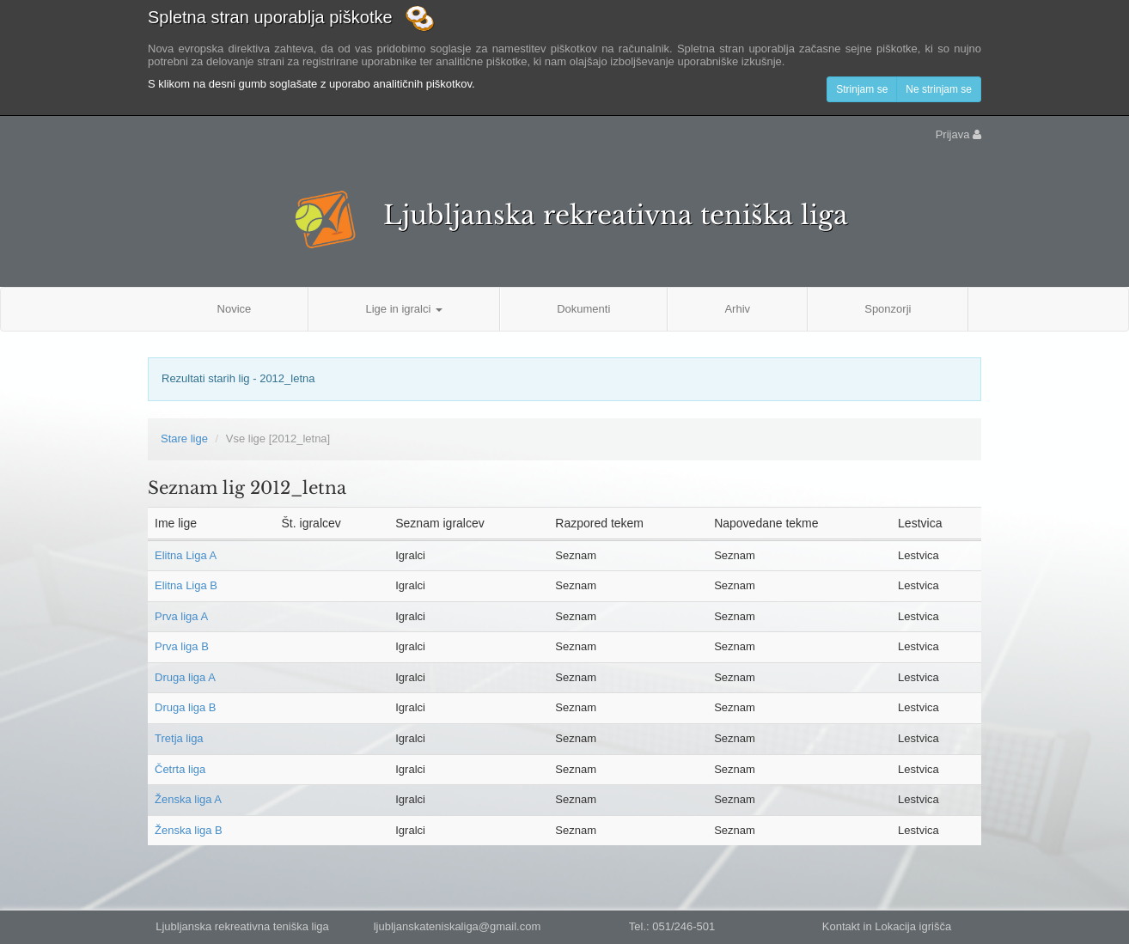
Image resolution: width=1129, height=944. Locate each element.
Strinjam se (862, 89)
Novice (234, 308)
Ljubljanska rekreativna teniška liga (615, 215)
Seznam (575, 555)
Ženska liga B (189, 830)
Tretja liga (179, 738)
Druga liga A (185, 677)
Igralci (410, 555)
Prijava (958, 134)
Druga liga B (186, 707)
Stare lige (184, 438)
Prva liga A (181, 616)
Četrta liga (180, 769)
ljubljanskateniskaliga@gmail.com (457, 926)
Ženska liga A (188, 799)
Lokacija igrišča (913, 926)
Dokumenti (583, 308)
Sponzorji (887, 308)
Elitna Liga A (186, 555)
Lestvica (918, 555)
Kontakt (841, 926)
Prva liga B (182, 646)
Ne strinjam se (939, 89)
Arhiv (737, 308)
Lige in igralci (403, 308)
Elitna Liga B (186, 585)
